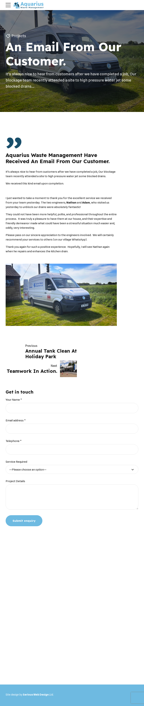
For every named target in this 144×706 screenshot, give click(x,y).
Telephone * (14, 424)
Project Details (15, 464)
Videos (77, 689)
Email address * (16, 403)
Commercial (49, 689)
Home (10, 689)
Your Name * (14, 382)
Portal (87, 689)
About (20, 689)
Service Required (16, 444)
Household (33, 689)
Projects (18, 36)
